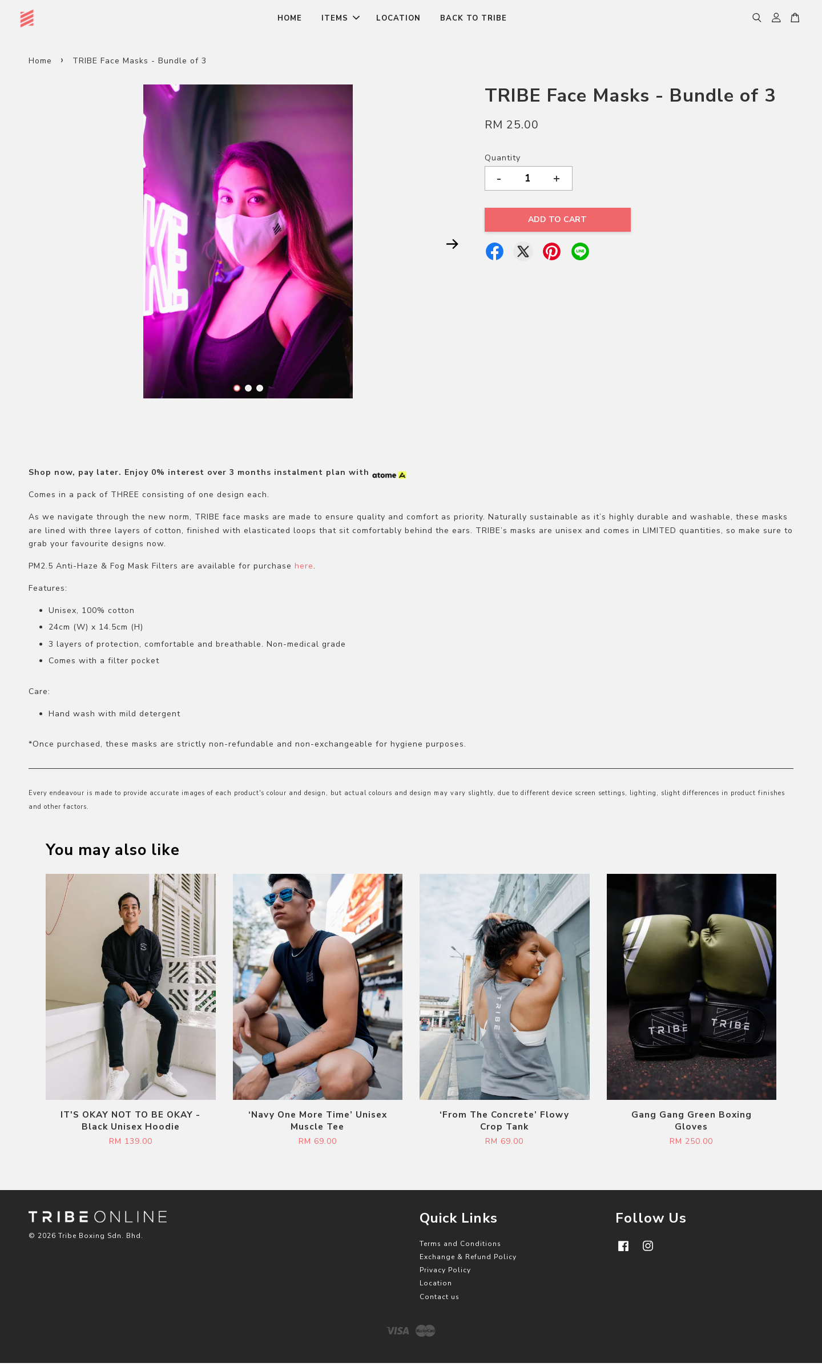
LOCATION (398, 20)
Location (436, 1287)
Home (40, 64)
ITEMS (340, 20)
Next (452, 248)
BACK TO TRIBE (473, 20)
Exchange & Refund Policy (468, 1261)
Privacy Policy (445, 1274)
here (304, 570)
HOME (289, 20)
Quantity (503, 162)
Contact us (440, 1300)
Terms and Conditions (460, 1247)
